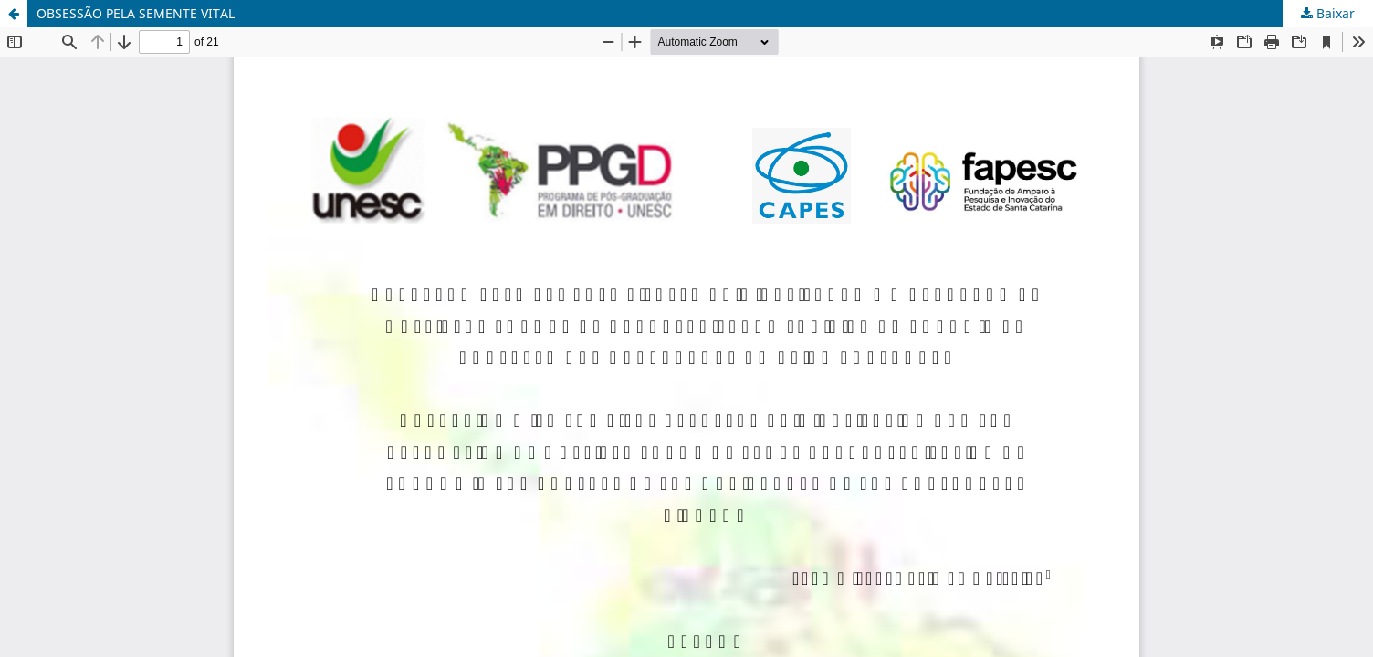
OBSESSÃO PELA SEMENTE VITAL (136, 13)
